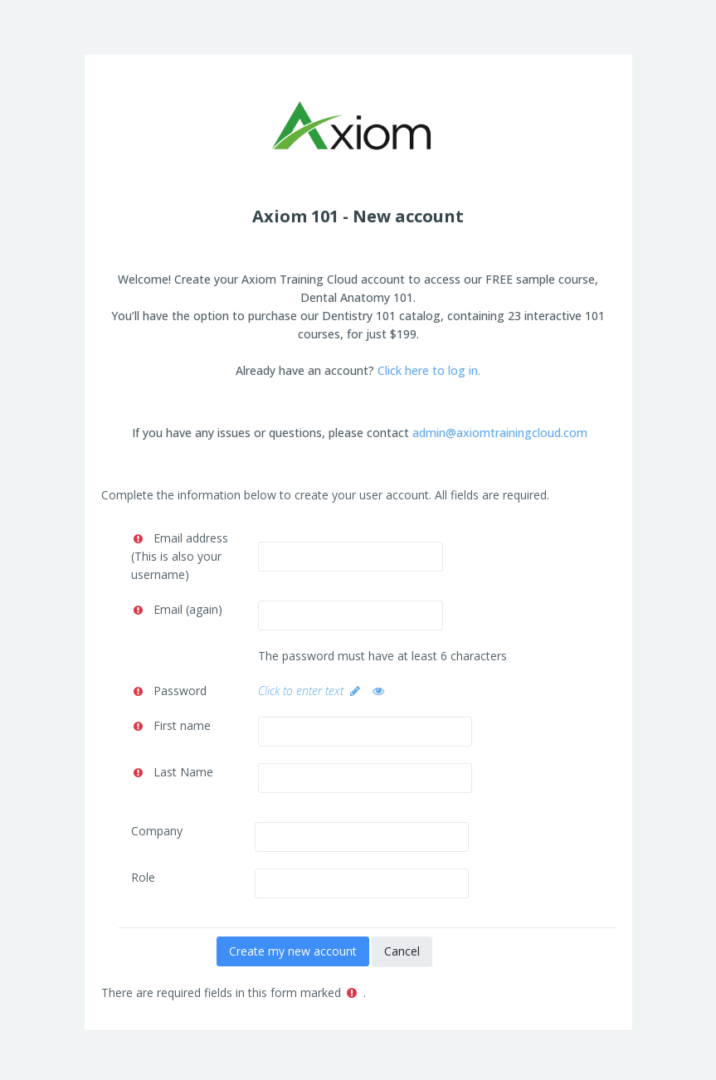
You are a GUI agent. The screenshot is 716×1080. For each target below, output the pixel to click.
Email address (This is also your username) (179, 556)
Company (157, 831)
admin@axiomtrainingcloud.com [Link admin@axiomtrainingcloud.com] (499, 432)
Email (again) (187, 609)
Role (143, 877)
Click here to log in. (428, 370)
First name (182, 725)
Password (180, 690)
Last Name (183, 772)
